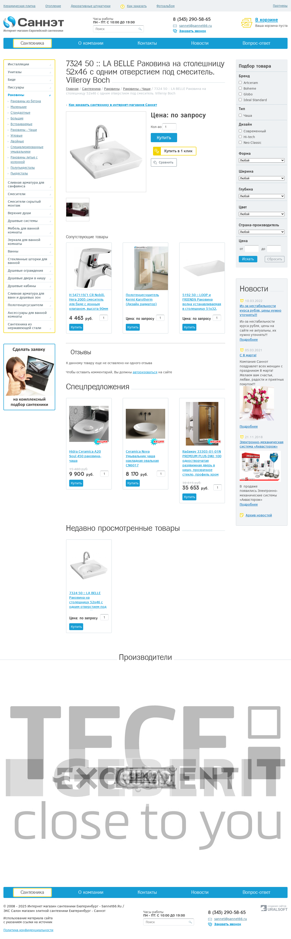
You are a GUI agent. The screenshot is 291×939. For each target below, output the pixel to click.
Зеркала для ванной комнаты (24, 241)
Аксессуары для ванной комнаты (27, 314)
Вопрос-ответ (256, 43)
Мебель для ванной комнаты (23, 230)
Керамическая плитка (19, 6)
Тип (242, 109)
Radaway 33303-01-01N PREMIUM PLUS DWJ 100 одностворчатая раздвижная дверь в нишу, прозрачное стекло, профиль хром (201, 462)
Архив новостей (259, 515)
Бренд (244, 76)
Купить (164, 137)
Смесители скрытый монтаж (24, 203)
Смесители (16, 194)
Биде (12, 79)
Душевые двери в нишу (27, 278)
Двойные (17, 141)
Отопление (53, 6)
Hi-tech (247, 136)
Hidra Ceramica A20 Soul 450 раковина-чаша (85, 456)
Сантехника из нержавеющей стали (24, 326)
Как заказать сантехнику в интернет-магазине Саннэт (113, 104)
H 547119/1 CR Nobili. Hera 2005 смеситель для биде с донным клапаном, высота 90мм (88, 301)
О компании (90, 43)
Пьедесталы (19, 173)
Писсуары (16, 87)
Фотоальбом (165, 6)
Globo (246, 94)
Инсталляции (18, 64)
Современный (252, 131)
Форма (245, 153)
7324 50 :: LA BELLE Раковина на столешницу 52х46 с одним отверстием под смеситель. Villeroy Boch (87, 604)
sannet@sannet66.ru (195, 25)
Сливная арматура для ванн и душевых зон (26, 295)
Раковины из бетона (26, 101)
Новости (200, 43)
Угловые (16, 135)
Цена (243, 241)
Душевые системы (23, 221)
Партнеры (280, 5)
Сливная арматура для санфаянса (26, 184)
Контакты (147, 43)
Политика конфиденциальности (28, 930)
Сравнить (166, 162)
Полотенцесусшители (25, 305)
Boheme (247, 88)
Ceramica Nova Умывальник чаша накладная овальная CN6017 (142, 458)
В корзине (266, 19)
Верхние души (19, 213)
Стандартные (20, 112)
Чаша (245, 115)
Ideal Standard (253, 99)
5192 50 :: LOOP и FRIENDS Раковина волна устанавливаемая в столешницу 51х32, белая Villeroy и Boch (201, 301)
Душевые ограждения (25, 270)
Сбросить (274, 259)
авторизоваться (145, 372)
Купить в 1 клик (178, 150)
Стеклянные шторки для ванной (27, 261)
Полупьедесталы (23, 167)
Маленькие (19, 107)
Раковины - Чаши (24, 129)
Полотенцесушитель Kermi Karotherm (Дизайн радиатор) (142, 299)
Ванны (13, 251)
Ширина (246, 171)
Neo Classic (250, 142)
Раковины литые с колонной (24, 159)
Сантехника (32, 43)
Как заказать (137, 6)
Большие (17, 118)
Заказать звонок (192, 30)
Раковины (16, 95)
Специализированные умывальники (27, 149)
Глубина (246, 189)
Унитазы (15, 72)
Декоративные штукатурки (90, 6)
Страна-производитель (259, 225)
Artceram (248, 82)
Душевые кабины (22, 286)
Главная (72, 88)
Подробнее (249, 339)
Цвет (243, 207)
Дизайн (245, 124)
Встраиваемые (21, 124)
